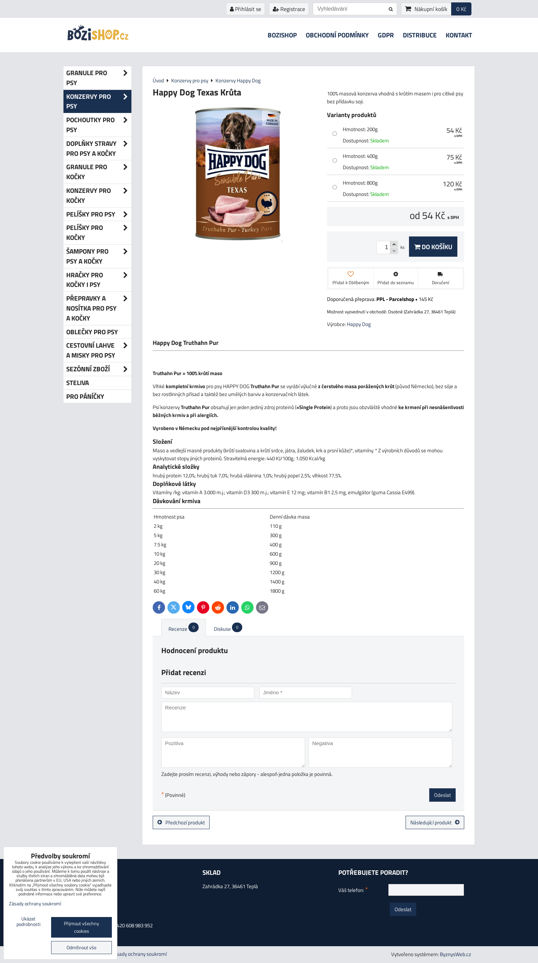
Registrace (289, 9)
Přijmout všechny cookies (81, 927)
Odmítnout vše (81, 947)
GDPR (386, 35)
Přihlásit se (245, 9)
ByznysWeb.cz (455, 954)
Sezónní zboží (98, 369)
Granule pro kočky (98, 172)
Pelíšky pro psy (98, 214)
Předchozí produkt (181, 822)
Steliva (77, 382)
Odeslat (442, 795)
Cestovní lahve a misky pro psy (98, 350)
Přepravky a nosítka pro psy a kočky (98, 308)
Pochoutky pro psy (98, 125)
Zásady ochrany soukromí (139, 954)
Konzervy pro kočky (98, 195)
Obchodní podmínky (337, 35)
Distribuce (420, 35)
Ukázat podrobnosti (28, 921)
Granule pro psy (98, 78)
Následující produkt (434, 822)
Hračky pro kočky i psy (98, 280)
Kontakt (459, 35)
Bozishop (282, 35)
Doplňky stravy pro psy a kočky (98, 148)
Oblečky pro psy (92, 332)
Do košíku (433, 247)
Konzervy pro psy (98, 101)
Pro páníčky (85, 396)
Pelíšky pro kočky (98, 232)
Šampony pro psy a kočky (98, 256)
